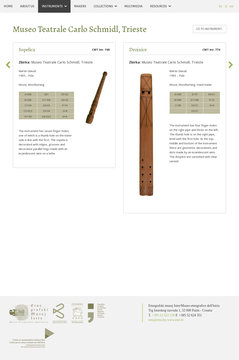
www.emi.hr (175, 320)
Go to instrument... (211, 28)
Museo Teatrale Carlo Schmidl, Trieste (80, 29)
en (231, 6)
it (226, 6)
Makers (80, 6)
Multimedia (133, 6)
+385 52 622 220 (164, 315)
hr (220, 6)
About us (27, 6)
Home (8, 6)
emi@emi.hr (157, 320)
